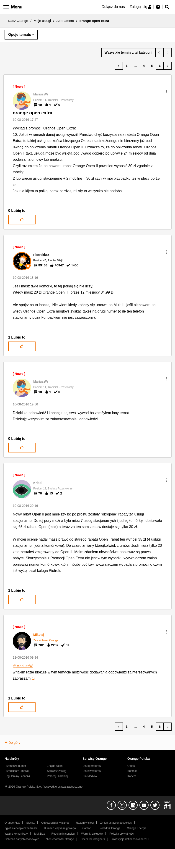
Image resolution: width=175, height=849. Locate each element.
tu (33, 678)
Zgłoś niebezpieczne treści (21, 828)
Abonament (65, 21)
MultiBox (39, 833)
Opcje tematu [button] (19, 35)
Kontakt (132, 771)
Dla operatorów (91, 766)
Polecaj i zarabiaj (57, 776)
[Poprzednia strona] (119, 66)
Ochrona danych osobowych (22, 839)
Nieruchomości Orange (60, 839)
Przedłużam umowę (17, 771)
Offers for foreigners (92, 839)
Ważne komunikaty (16, 833)
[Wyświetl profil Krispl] (37, 483)
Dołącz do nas (113, 7)
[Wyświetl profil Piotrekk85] (41, 255)
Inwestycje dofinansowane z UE (130, 839)
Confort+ (87, 828)
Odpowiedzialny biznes (55, 822)
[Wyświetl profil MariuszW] (40, 94)
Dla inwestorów (91, 771)
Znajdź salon (54, 766)
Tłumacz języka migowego (60, 828)
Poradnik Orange (110, 828)
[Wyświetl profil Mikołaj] (38, 634)
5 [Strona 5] (152, 66)
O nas (131, 766)
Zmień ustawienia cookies (116, 822)
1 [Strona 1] (127, 66)
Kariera (131, 776)
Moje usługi (42, 21)
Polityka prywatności (121, 833)
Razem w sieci (85, 822)
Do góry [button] (14, 742)
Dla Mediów (89, 776)
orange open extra (32, 112)
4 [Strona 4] (144, 66)
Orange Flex (12, 822)
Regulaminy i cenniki (17, 776)
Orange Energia (136, 828)
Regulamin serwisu (63, 833)
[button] (166, 91)
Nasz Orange (18, 21)
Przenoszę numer (15, 766)
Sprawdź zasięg (56, 771)
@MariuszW (23, 666)
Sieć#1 (30, 822)
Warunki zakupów (92, 833)
